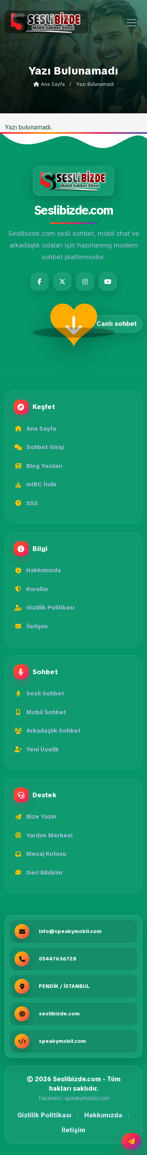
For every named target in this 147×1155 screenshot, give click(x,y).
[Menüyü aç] (131, 23)
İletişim (73, 1130)
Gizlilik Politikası (44, 1115)
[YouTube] (108, 282)
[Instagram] (85, 282)
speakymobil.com (87, 1098)
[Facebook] (40, 282)
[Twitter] (62, 282)
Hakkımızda (103, 1115)
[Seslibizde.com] (73, 181)
